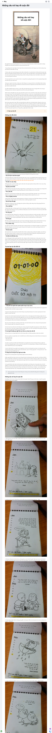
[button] (3, 1)
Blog (5, 1)
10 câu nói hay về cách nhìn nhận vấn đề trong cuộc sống (21, 180)
